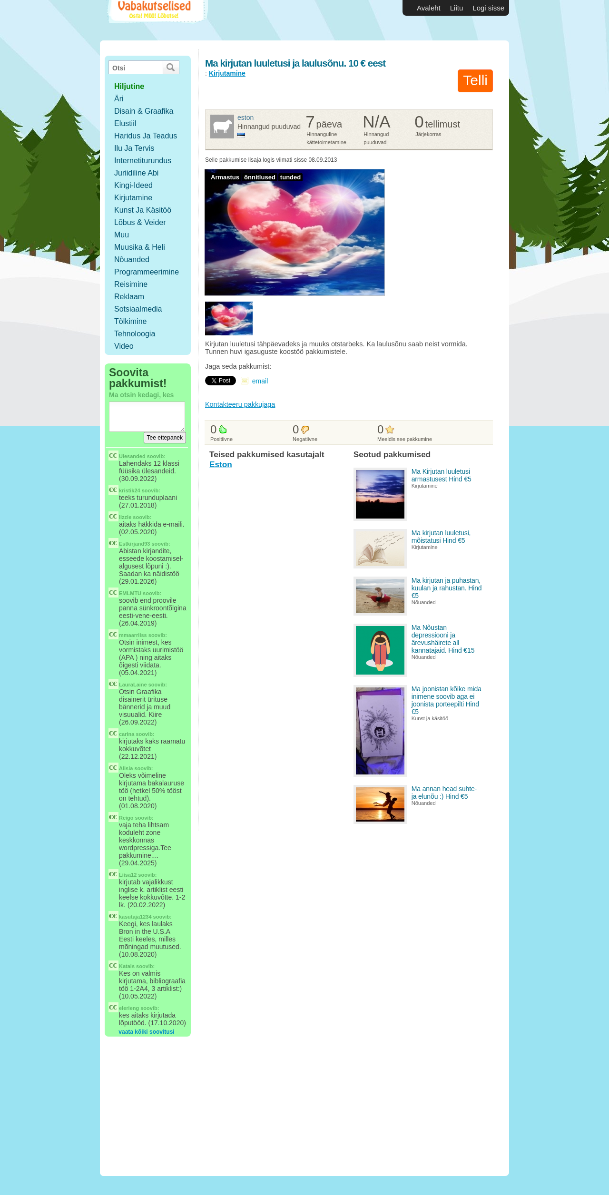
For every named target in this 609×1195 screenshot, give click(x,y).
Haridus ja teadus (145, 136)
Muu (121, 235)
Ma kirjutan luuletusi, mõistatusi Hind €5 (441, 536)
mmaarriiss (133, 635)
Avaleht (429, 8)
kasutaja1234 (135, 917)
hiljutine (129, 86)
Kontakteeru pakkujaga (240, 404)
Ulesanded (132, 456)
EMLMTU (130, 593)
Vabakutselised (156, 20)
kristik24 (129, 490)
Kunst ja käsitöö (142, 210)
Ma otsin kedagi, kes (141, 395)
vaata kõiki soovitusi (146, 1031)
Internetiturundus (142, 161)
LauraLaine (133, 684)
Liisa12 (128, 875)
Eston (245, 117)
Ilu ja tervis (134, 148)
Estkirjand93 (134, 544)
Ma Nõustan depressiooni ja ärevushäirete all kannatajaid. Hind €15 (443, 639)
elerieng (129, 1008)
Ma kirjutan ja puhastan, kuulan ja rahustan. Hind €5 (447, 588)
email (260, 381)
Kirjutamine (133, 198)
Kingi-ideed (133, 185)
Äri (119, 99)
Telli (475, 80)
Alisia (126, 768)
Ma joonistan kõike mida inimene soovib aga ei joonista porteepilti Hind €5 (446, 700)
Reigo (126, 818)
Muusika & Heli (139, 247)
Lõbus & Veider (140, 222)
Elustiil (125, 123)
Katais (127, 966)
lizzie (125, 517)
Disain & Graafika (144, 111)
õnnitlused (259, 177)
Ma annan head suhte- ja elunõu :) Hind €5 (444, 792)
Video (124, 346)
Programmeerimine (146, 272)
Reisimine (130, 284)
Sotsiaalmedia (138, 309)
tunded (290, 177)
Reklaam (129, 297)
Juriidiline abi (136, 173)
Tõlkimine (130, 321)
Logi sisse (488, 8)
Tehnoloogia (134, 334)
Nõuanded (131, 259)
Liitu (456, 8)
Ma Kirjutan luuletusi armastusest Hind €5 (441, 475)
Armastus (225, 177)
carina (126, 734)
